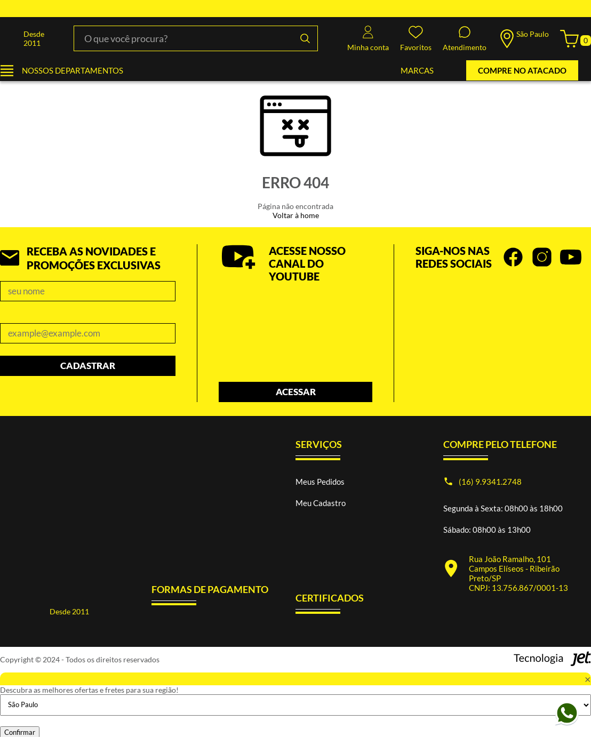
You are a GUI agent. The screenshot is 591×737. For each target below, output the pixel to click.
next (585, 307)
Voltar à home (296, 215)
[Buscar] (305, 38)
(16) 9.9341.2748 (490, 481)
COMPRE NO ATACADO (522, 70)
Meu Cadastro (321, 503)
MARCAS (417, 70)
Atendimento (464, 39)
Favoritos (416, 39)
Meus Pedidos (320, 481)
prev (571, 307)
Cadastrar (87, 365)
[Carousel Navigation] (503, 307)
